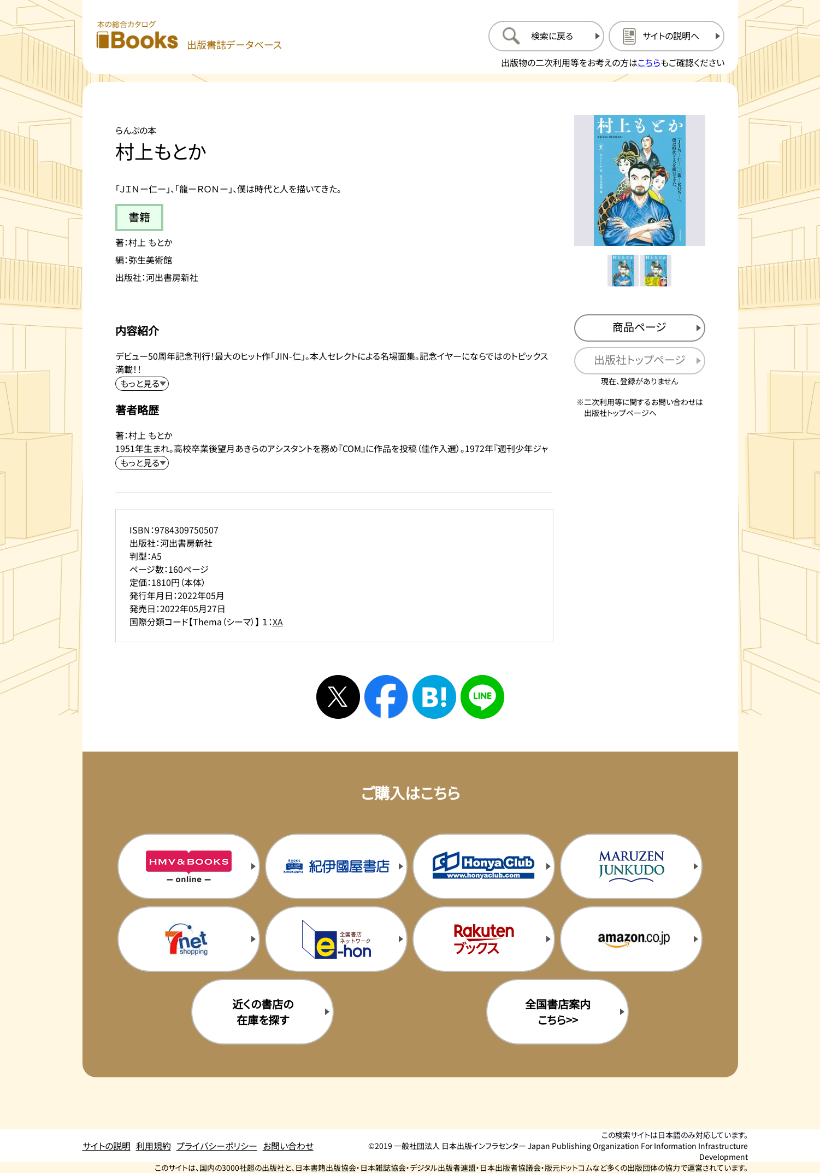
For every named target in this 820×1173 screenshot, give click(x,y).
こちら (649, 62)
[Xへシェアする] (338, 697)
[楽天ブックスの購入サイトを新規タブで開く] (483, 939)
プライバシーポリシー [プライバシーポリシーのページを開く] (216, 1145)
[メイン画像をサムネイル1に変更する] (623, 270)
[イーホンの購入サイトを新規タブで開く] (336, 939)
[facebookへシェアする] (386, 697)
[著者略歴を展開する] (142, 463)
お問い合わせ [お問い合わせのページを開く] (288, 1145)
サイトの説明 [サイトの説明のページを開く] (106, 1145)
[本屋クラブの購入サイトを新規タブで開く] (483, 866)
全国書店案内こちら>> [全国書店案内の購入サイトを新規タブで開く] (558, 1012)
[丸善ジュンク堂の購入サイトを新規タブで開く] (631, 866)
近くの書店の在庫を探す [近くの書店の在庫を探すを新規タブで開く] (262, 1012)
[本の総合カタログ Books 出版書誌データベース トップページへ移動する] (189, 35)
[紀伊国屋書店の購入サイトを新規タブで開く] (336, 866)
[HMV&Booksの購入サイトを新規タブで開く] (188, 866)
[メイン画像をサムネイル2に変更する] (656, 270)
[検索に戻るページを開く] (546, 36)
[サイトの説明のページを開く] (666, 36)
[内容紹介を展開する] (142, 384)
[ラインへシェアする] (482, 697)
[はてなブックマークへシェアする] (434, 697)
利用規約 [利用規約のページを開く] (153, 1145)
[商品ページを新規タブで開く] (639, 328)
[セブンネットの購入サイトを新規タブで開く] (188, 939)
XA (278, 621)
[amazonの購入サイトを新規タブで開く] (631, 939)
